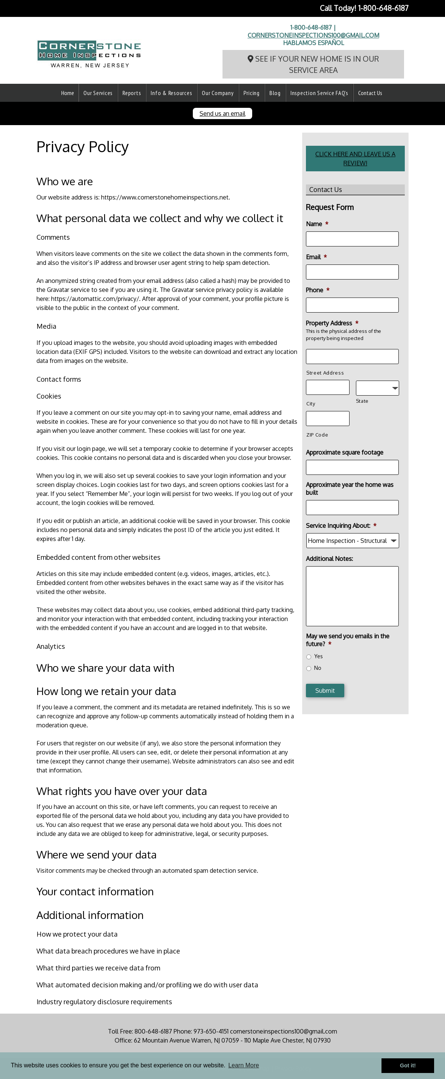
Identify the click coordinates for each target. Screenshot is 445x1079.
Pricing (252, 93)
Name (317, 224)
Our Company (217, 93)
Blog (275, 93)
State (362, 401)
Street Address (325, 373)
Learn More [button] (243, 1065)
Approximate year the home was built (350, 488)
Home (67, 93)
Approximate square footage (344, 452)
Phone (318, 290)
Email (316, 257)
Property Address (332, 323)
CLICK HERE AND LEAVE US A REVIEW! (355, 158)
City (310, 403)
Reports (132, 93)
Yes (318, 656)
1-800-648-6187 (383, 8)
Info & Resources (171, 93)
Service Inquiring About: (341, 525)
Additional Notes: (329, 558)
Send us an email (222, 113)
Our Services (98, 93)
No (317, 668)
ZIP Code (317, 435)
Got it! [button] (408, 1065)
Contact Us (370, 93)
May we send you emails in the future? (347, 640)
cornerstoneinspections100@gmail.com (313, 35)
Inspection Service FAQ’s (319, 93)
